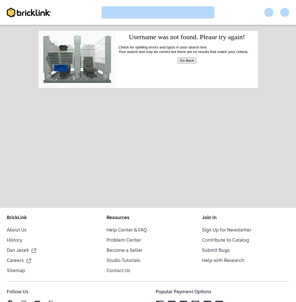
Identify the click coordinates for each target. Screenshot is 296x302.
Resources (117, 218)
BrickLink (17, 218)
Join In (209, 218)
